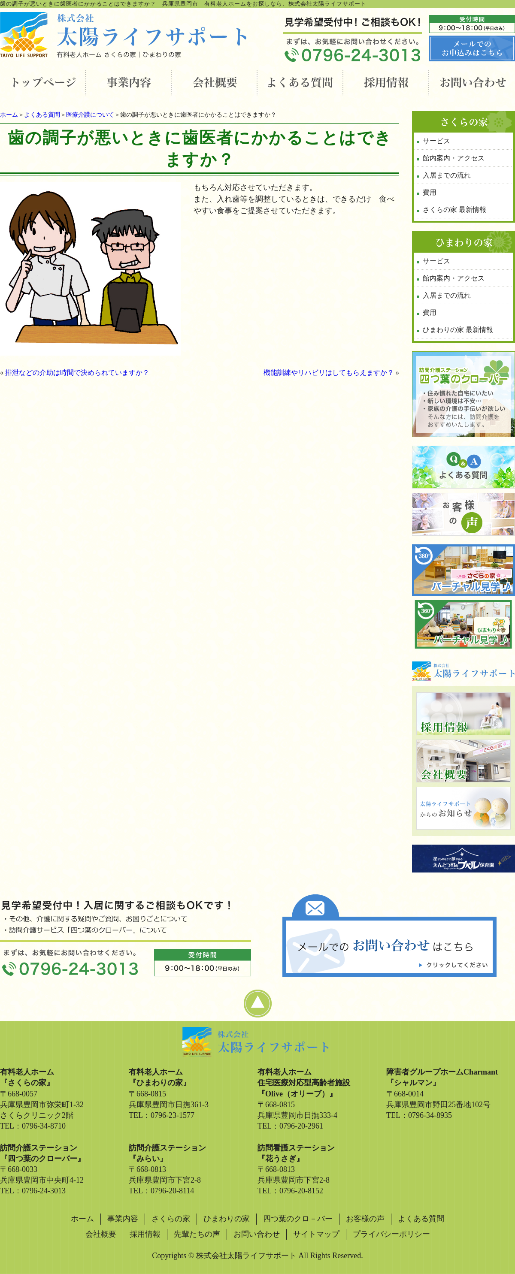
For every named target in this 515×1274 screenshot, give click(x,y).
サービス (436, 141)
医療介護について (90, 115)
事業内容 (122, 1218)
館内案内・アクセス (454, 158)
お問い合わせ (256, 1234)
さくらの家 (170, 1218)
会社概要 (100, 1234)
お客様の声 (365, 1218)
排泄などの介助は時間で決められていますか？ (77, 372)
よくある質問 (42, 115)
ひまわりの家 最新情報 (458, 329)
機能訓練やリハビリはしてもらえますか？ (329, 372)
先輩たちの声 (197, 1234)
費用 (429, 192)
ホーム (9, 115)
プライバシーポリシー (391, 1234)
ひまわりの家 (226, 1218)
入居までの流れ (447, 175)
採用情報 (145, 1234)
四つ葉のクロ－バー (298, 1218)
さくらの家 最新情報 (454, 209)
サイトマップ (316, 1234)
